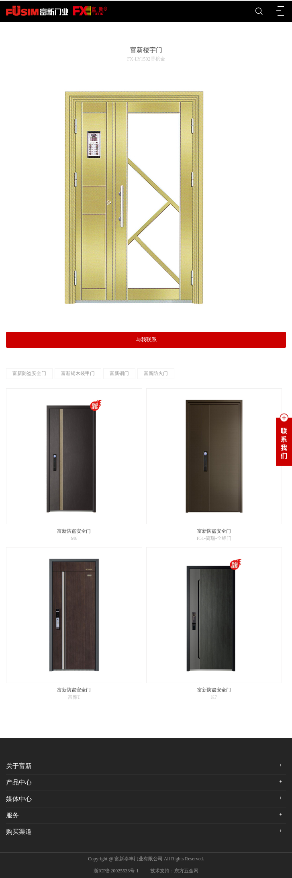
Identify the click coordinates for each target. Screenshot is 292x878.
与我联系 (146, 340)
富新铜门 (119, 373)
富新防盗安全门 (29, 373)
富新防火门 (156, 373)
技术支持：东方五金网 (174, 871)
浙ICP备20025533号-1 (116, 871)
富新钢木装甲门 (78, 373)
